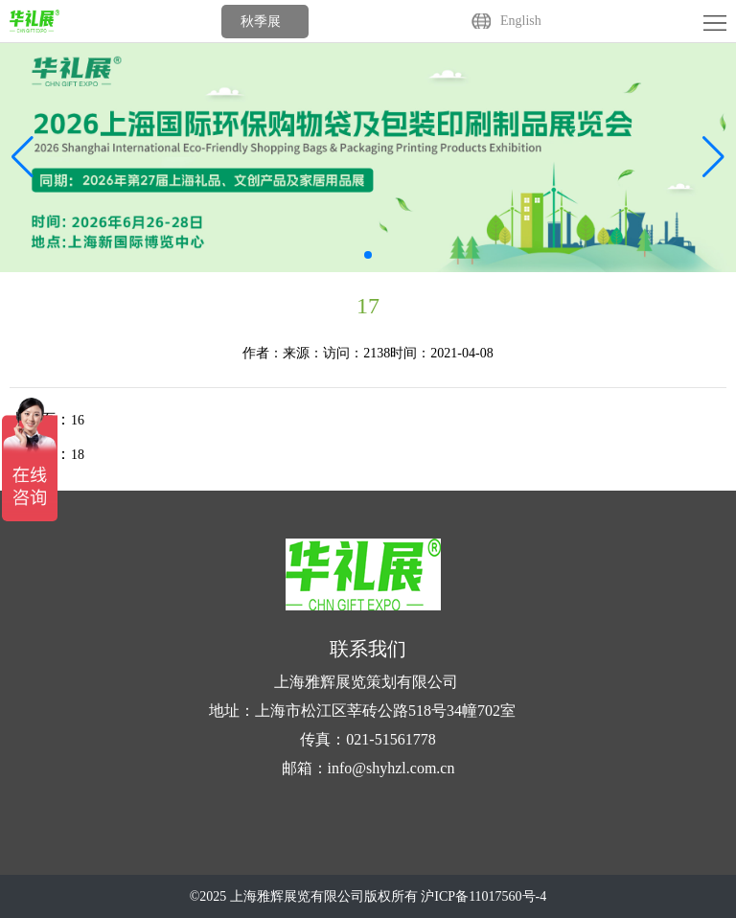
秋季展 (261, 21)
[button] (713, 157)
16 (77, 420)
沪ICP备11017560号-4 (483, 896)
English (520, 20)
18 (77, 455)
